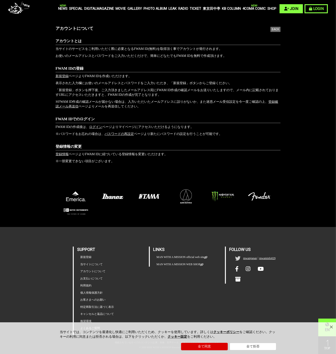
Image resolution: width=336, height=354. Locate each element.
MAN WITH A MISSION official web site (180, 257)
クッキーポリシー (226, 332)
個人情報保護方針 (91, 292)
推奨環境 (85, 321)
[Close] (331, 327)
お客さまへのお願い (92, 299)
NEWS (62, 8)
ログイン (95, 127)
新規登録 (62, 76)
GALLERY (134, 9)
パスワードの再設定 (119, 134)
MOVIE (121, 9)
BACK (275, 29)
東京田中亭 (211, 9)
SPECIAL (76, 9)
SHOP (271, 9)
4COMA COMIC (254, 8)
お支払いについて (91, 278)
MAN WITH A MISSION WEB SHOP (178, 264)
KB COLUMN (231, 9)
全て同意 (204, 346)
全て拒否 (252, 346)
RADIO (183, 9)
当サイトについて (91, 264)
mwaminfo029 (267, 258)
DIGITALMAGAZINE (99, 9)
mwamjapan (250, 258)
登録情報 (62, 154)
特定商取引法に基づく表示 (97, 307)
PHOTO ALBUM (155, 9)
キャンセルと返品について (97, 314)
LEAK (172, 9)
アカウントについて (92, 271)
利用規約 (85, 285)
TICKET (195, 9)
